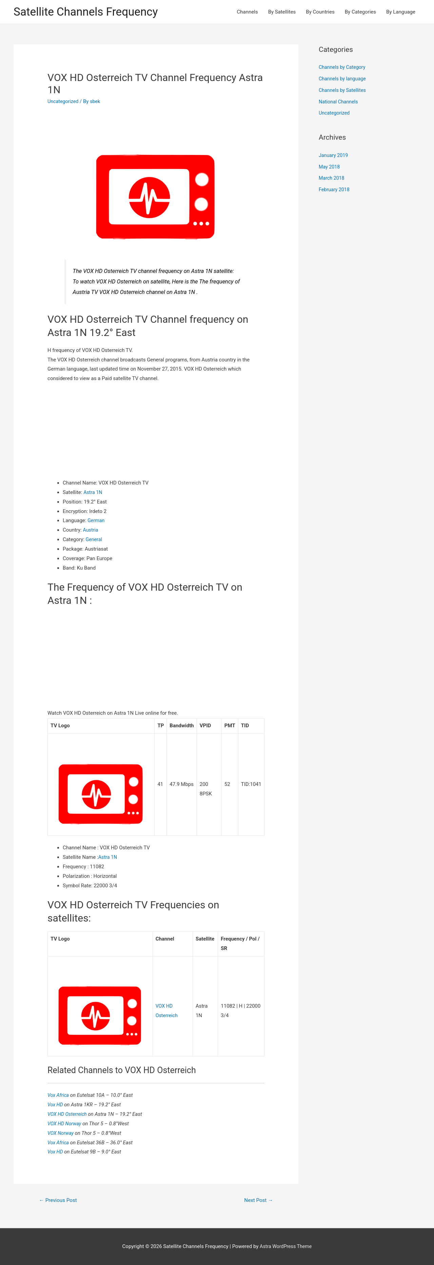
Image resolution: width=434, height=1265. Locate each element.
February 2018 (335, 190)
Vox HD (56, 1104)
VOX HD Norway (65, 1123)
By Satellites (282, 12)
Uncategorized (63, 102)
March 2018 (332, 179)
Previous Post (59, 1200)
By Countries (320, 12)
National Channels (339, 102)
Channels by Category (343, 68)
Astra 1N (93, 493)
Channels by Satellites (343, 91)
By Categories (360, 12)
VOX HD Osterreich (68, 1113)
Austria (91, 531)
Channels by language (343, 79)
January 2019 (334, 156)
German (96, 521)
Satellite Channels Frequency (90, 12)
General (94, 540)
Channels (247, 12)
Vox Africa (59, 1095)
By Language (400, 12)
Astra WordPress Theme (285, 1246)
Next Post (257, 1200)
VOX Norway (61, 1132)
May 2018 (330, 167)
